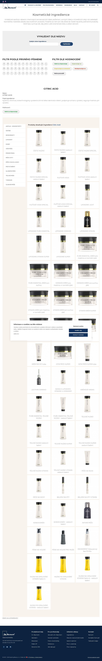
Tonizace (9, 180)
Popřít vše (78, 330)
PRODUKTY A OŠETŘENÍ (34, 5)
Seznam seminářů (53, 638)
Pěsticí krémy (10, 166)
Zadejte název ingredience (37, 41)
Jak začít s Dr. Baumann (55, 635)
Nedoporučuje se (80, 68)
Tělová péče (10, 175)
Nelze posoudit (59, 73)
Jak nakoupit (51, 647)
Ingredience (68, 5)
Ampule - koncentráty (13, 126)
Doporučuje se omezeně (62, 68)
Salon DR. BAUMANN (93, 1)
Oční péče (9, 148)
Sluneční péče (10, 171)
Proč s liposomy (71, 647)
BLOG (75, 5)
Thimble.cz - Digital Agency (35, 657)
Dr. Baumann (35, 635)
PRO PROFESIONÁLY (48, 5)
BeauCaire (35, 641)
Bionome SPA (36, 647)
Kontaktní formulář (94, 638)
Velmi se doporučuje (60, 64)
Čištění (8, 130)
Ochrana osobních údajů (94, 657)
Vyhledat (66, 44)
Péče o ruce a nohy (12, 162)
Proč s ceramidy (71, 644)
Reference (59, 5)
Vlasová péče (10, 184)
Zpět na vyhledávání (10, 618)
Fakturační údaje (93, 641)
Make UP (34, 644)
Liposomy (9, 139)
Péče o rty (9, 157)
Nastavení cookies (78, 326)
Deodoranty (10, 135)
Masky (8, 144)
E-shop (92, 5)
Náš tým (90, 635)
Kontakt (82, 5)
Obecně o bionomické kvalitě (75, 638)
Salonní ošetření (71, 641)
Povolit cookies (78, 335)
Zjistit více (16, 333)
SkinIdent (34, 638)
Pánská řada (10, 153)
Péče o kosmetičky (53, 641)
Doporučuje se (76, 64)
